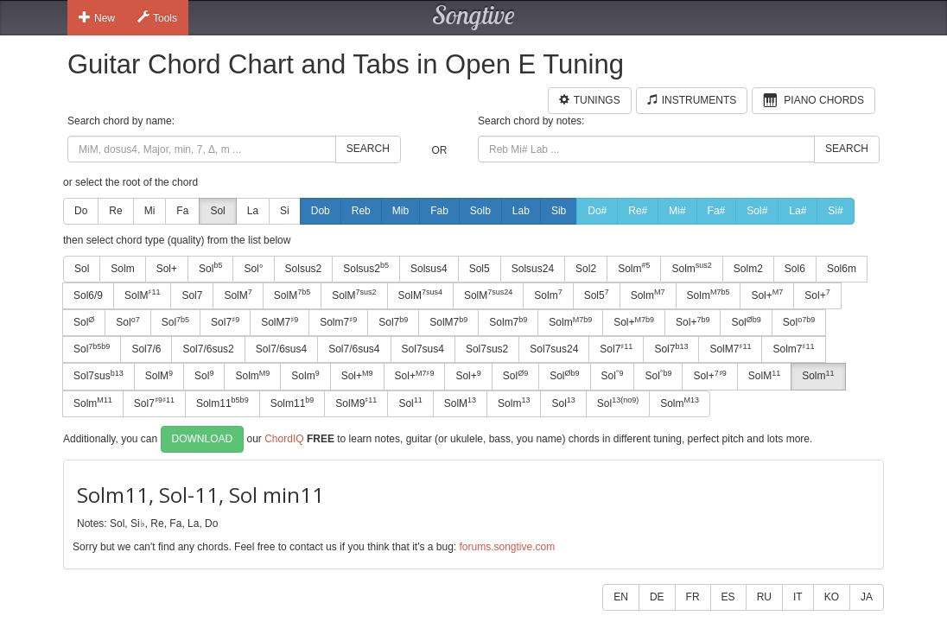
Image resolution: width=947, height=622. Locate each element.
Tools (157, 17)
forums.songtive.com (507, 547)
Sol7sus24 (554, 349)
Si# (835, 211)
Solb (480, 211)
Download (202, 439)
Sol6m (841, 269)
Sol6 (795, 269)
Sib (558, 211)
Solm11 (222, 402)
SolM (142, 294)
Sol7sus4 (423, 349)
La (252, 211)
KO (831, 597)
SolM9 (356, 402)
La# (797, 211)
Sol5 (479, 269)
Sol (217, 211)
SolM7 (279, 322)
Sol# (757, 211)
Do (80, 211)
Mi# (677, 211)
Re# (637, 211)
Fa (182, 211)
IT (798, 597)
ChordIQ (283, 438)
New (97, 17)
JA (867, 597)
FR (693, 597)
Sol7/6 (146, 349)
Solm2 (748, 269)
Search (368, 149)
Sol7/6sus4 (281, 349)
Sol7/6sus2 (207, 349)
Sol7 (191, 295)
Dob (320, 211)
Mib (400, 211)
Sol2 (585, 269)
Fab (439, 211)
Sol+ (166, 269)
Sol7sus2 (487, 349)
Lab (521, 211)
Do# (597, 211)
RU (764, 597)
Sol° (253, 269)
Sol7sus (98, 376)
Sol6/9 (88, 295)
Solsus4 (429, 269)
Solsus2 (303, 269)
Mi (150, 211)
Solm (122, 269)
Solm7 (338, 322)
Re (115, 211)
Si (284, 211)
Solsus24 (533, 269)
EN (620, 597)
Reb (361, 211)
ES (728, 597)
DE (657, 597)
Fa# (717, 211)
